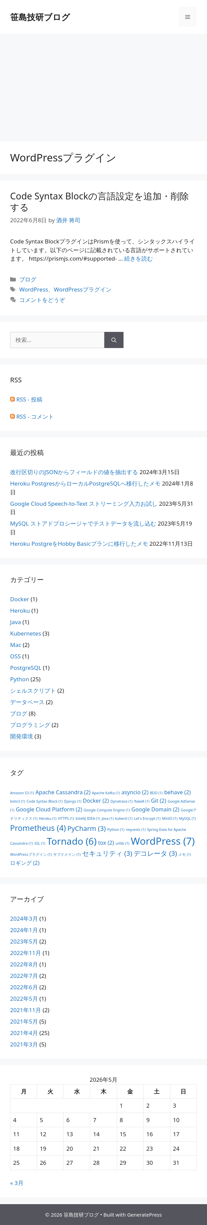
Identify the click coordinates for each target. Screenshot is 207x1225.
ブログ (27, 279)
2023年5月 (24, 941)
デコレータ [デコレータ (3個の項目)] (155, 853)
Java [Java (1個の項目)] (108, 818)
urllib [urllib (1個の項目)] (122, 843)
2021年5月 (24, 1021)
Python (19, 679)
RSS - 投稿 (26, 399)
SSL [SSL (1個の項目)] (39, 843)
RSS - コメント (32, 416)
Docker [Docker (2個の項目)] (96, 800)
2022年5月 (24, 998)
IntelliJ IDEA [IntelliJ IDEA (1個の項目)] (87, 818)
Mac (15, 645)
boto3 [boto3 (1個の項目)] (17, 801)
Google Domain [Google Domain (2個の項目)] (155, 809)
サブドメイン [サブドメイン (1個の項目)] (66, 854)
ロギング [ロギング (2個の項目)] (24, 863)
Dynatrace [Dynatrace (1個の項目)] (121, 801)
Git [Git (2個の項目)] (158, 800)
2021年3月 (24, 1044)
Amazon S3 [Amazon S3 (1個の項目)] (22, 793)
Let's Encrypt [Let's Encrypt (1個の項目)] (147, 818)
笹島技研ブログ (40, 17)
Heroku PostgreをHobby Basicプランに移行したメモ (79, 543)
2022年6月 (24, 987)
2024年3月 (24, 918)
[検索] (114, 340)
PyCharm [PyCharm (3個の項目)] (86, 828)
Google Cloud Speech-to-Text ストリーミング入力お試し (84, 503)
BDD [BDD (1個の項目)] (156, 793)
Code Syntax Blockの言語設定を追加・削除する (99, 201)
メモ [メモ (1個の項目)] (184, 854)
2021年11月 (25, 1010)
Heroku (20, 610)
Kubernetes (25, 633)
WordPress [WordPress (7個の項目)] (163, 841)
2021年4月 (24, 1033)
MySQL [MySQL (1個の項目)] (187, 818)
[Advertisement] (103, 84)
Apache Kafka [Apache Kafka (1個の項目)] (106, 793)
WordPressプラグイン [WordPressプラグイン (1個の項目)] (31, 854)
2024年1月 (24, 930)
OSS (15, 656)
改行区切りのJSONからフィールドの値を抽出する (74, 472)
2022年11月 (25, 953)
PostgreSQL (25, 668)
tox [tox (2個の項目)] (106, 842)
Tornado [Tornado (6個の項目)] (72, 841)
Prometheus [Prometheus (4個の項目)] (38, 827)
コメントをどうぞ (42, 300)
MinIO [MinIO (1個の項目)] (169, 818)
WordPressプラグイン (82, 289)
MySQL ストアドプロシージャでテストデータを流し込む (83, 523)
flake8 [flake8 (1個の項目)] (141, 801)
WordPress (33, 289)
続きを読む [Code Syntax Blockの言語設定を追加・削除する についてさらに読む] (138, 258)
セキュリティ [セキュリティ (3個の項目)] (107, 853)
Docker (19, 599)
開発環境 (21, 736)
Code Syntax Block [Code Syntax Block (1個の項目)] (45, 801)
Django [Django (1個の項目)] (72, 801)
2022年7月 (24, 976)
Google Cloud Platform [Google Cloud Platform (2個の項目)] (49, 809)
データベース (27, 702)
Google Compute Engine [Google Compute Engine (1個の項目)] (107, 810)
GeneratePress (144, 1214)
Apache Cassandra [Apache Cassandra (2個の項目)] (63, 792)
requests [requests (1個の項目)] (136, 829)
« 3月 (17, 1183)
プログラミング (30, 725)
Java (15, 622)
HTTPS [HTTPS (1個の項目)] (66, 818)
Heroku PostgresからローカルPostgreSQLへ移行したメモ (85, 483)
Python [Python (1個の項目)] (116, 829)
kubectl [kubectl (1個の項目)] (124, 818)
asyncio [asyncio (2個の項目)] (135, 792)
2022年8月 (24, 964)
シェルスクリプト (33, 690)
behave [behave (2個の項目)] (177, 792)
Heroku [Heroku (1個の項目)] (48, 818)
